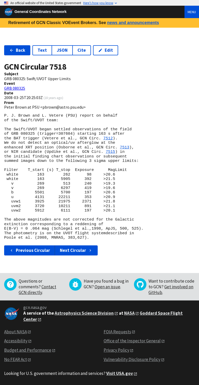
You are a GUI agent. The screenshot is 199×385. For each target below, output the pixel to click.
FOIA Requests (117, 332)
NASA (129, 313)
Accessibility (15, 341)
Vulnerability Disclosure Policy (132, 359)
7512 (108, 138)
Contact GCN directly (37, 289)
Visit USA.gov (119, 373)
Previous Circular (29, 250)
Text (42, 50)
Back (17, 50)
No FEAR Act (15, 359)
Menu (192, 12)
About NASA (15, 332)
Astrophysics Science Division (84, 313)
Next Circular (76, 250)
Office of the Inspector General (132, 341)
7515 (110, 151)
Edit (105, 50)
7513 (124, 147)
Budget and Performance (27, 350)
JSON (62, 50)
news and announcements (133, 22)
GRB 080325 (14, 88)
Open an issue (107, 287)
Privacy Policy (116, 350)
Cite (81, 50)
